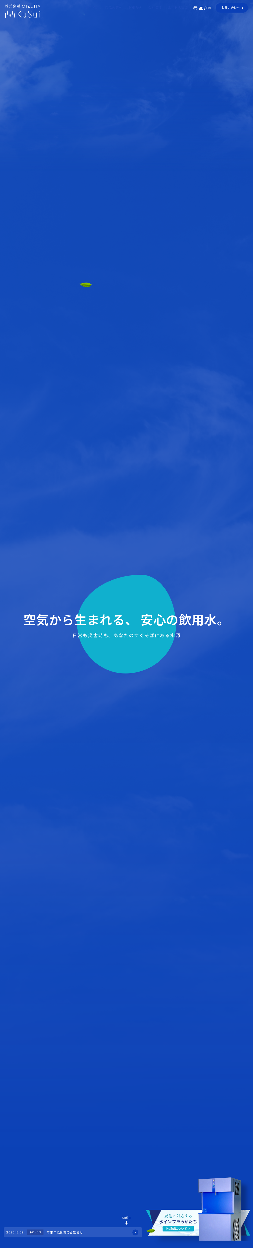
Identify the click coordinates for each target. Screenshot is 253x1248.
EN (208, 8)
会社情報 (155, 7)
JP (201, 8)
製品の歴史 (113, 7)
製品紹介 (92, 7)
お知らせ (135, 7)
